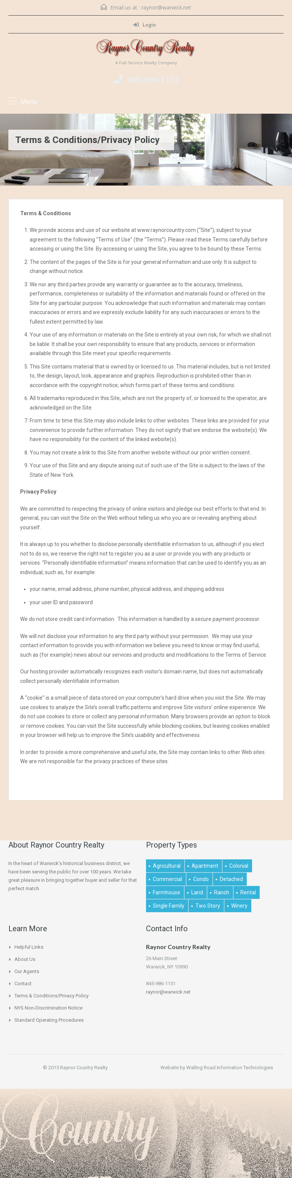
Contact (23, 983)
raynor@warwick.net (166, 7)
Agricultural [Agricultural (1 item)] (167, 866)
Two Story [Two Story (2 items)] (207, 906)
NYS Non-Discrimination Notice (48, 1008)
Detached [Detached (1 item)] (231, 879)
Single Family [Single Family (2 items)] (168, 906)
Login (144, 25)
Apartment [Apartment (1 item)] (205, 866)
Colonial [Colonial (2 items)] (238, 866)
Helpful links (28, 947)
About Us (24, 959)
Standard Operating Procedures (49, 1020)
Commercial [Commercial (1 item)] (167, 879)
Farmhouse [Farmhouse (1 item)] (166, 892)
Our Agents (26, 971)
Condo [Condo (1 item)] (201, 879)
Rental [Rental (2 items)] (248, 892)
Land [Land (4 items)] (197, 892)
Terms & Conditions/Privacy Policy (51, 996)
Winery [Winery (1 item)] (239, 906)
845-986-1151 (153, 79)
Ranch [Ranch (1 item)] (221, 892)
